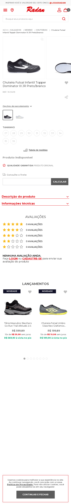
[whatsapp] (66, 97)
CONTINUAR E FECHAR (35, 494)
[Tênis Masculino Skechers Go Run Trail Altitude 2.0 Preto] (17, 320)
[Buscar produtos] (63, 19)
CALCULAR (59, 181)
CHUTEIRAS (41, 30)
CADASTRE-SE (32, 258)
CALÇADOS (15, 30)
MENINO (28, 30)
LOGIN (13, 258)
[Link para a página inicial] (5, 30)
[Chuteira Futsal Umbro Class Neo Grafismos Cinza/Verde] (53, 320)
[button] (17, 107)
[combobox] (35, 18)
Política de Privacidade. (20, 484)
